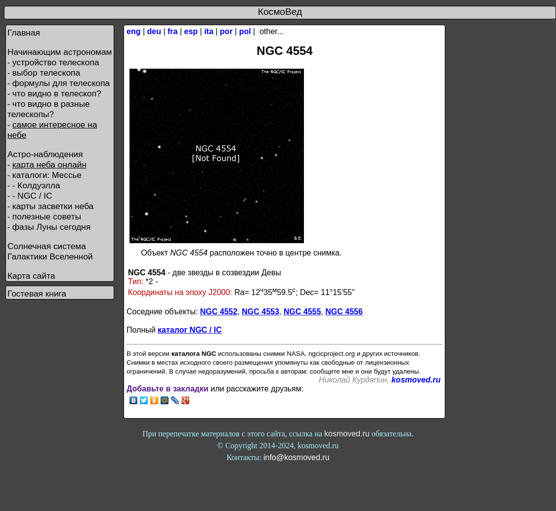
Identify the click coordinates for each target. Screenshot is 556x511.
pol (245, 31)
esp (191, 31)
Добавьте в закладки (168, 388)
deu (154, 31)
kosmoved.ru (416, 380)
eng (133, 31)
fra (172, 31)
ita (209, 31)
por (226, 31)
